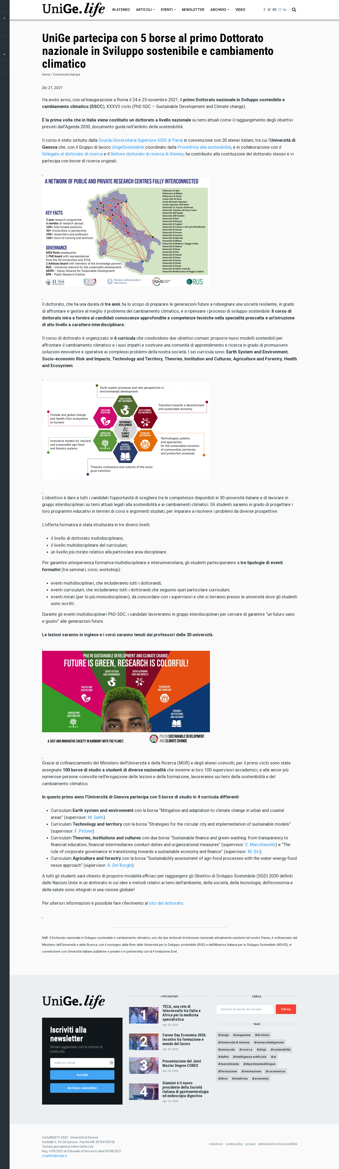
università (228, 1050)
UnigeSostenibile (128, 147)
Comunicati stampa (66, 74)
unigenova (243, 1035)
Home (46, 74)
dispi (263, 1050)
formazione (229, 1073)
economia (263, 1080)
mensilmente (230, 1065)
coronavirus (279, 1073)
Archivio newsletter (82, 1089)
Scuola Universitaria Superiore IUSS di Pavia (141, 140)
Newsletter (193, 10)
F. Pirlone (83, 831)
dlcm (224, 1080)
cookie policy (234, 1145)
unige (225, 1035)
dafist (225, 1058)
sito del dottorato (166, 903)
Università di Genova (235, 1042)
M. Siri (254, 851)
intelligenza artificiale (252, 1058)
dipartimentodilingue (262, 1065)
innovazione (254, 1073)
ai (276, 1058)
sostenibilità (284, 1050)
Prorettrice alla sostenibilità (204, 147)
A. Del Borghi (119, 865)
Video (240, 10)
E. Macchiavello (260, 844)
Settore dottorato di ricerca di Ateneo (147, 154)
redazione (216, 1145)
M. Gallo (96, 817)
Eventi (168, 10)
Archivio (219, 10)
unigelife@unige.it (54, 1157)
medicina (242, 1080)
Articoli (145, 10)
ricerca (247, 1050)
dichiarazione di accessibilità (277, 1145)
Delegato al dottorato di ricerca (72, 154)
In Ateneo (121, 10)
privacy (251, 1145)
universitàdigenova (272, 1042)
